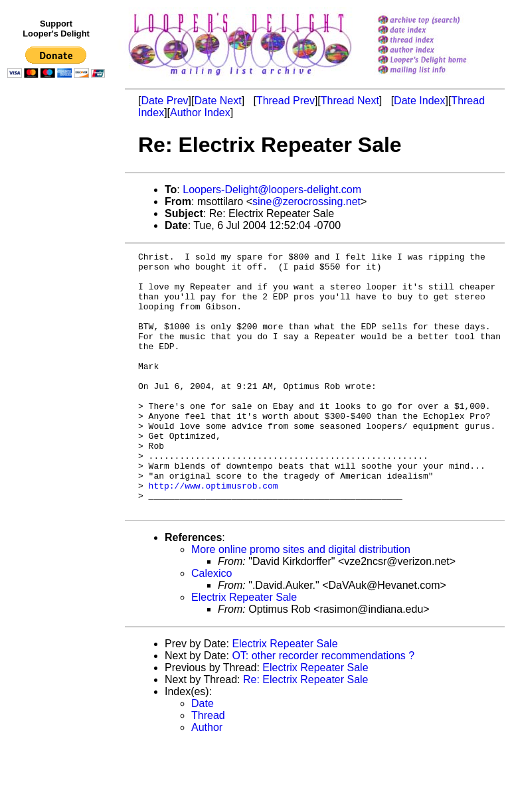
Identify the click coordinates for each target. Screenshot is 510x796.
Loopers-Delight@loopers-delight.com (272, 189)
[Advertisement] (58, 356)
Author (206, 779)
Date (202, 755)
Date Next (217, 100)
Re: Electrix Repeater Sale (306, 731)
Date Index (419, 100)
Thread (208, 767)
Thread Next (350, 100)
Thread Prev (285, 100)
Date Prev (164, 100)
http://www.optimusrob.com (213, 533)
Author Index (200, 112)
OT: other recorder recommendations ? (323, 707)
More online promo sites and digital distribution (300, 601)
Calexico (211, 625)
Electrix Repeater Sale (244, 649)
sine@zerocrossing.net (306, 201)
